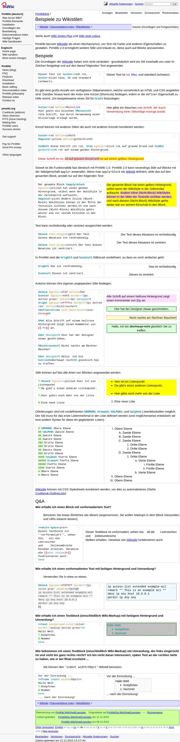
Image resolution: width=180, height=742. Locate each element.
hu (101, 726)
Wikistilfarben (83, 26)
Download (8, 80)
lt (114, 726)
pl (129, 726)
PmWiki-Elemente (12, 21)
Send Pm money (11, 147)
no (125, 726)
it (106, 726)
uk (164, 726)
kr (112, 726)
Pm (139, 299)
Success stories (11, 129)
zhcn (171, 726)
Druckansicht (152, 12)
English (59, 726)
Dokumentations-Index (15, 34)
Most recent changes (14, 57)
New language (50, 730)
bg (68, 726)
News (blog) (9, 69)
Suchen (139, 3)
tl (159, 726)
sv (154, 726)
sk (147, 726)
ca (71, 726)
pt (131, 726)
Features (7, 76)
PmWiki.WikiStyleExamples (71, 711)
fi (96, 726)
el (85, 726)
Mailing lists (9, 122)
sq (151, 726)
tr (161, 726)
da (78, 726)
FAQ (5, 73)
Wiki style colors (89, 36)
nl (123, 726)
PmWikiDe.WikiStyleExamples (124, 711)
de (81, 726)
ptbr (135, 726)
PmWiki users (10, 125)
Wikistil (130, 171)
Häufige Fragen (11, 38)
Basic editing (9, 86)
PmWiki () (12, 14)
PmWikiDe (42, 14)
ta (157, 726)
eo (87, 726)
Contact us (8, 100)
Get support (9, 136)
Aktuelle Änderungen (121, 3)
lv (116, 726)
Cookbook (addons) (13, 112)
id (104, 726)
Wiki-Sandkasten (12, 41)
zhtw (37, 730)
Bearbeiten (121, 12)
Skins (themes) (11, 115)
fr (98, 726)
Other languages (11, 154)
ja (109, 726)
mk (119, 726)
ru (142, 726)
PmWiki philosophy (13, 93)
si (145, 726)
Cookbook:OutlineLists (50, 492)
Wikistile (43, 26)
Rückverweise (170, 12)
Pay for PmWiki (11, 143)
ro (139, 726)
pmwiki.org (8, 108)
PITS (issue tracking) (14, 119)
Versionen (136, 12)
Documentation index (14, 90)
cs (75, 726)
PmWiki (6, 66)
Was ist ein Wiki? (12, 17)
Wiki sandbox (10, 54)
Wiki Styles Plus (61, 36)
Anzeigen (107, 12)
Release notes (10, 96)
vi (167, 726)
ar (65, 726)
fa (94, 726)
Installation (8, 24)
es (91, 726)
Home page (9, 51)
